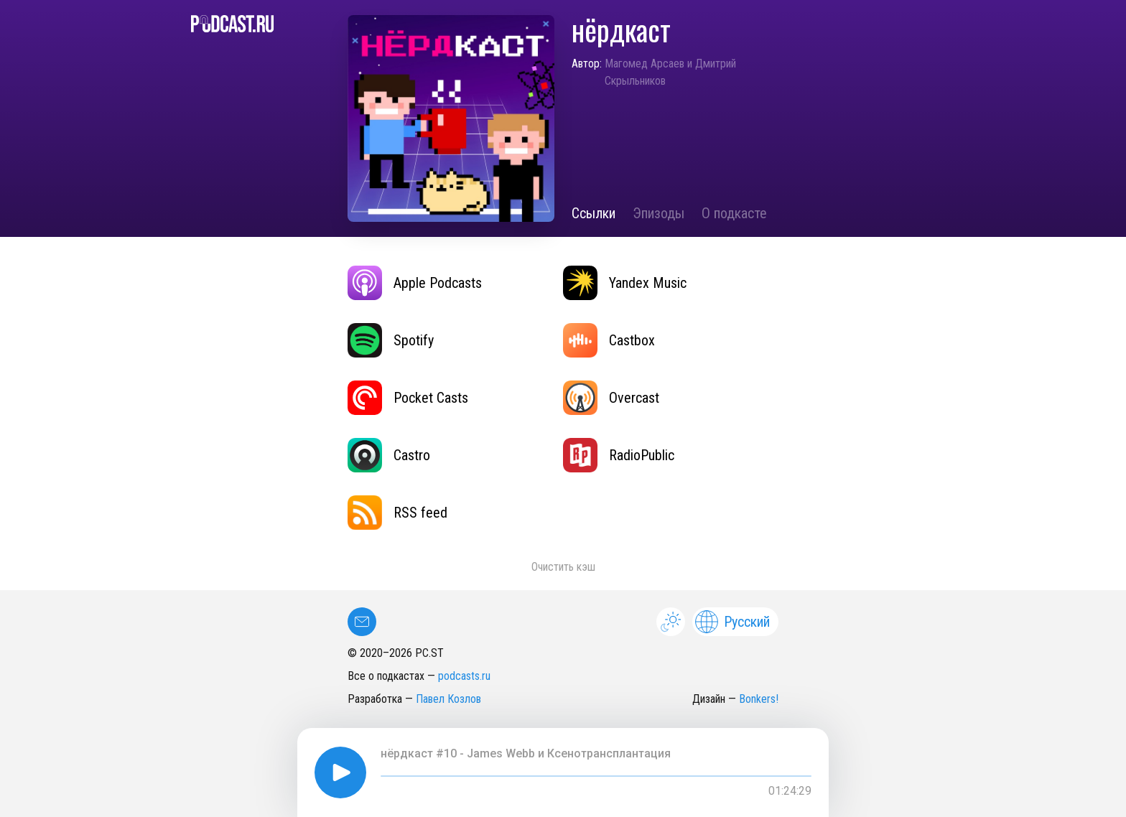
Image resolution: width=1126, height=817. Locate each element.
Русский (732, 621)
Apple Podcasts (415, 283)
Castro (389, 455)
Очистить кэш (563, 567)
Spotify (391, 340)
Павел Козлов (448, 699)
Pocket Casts (408, 398)
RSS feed (397, 512)
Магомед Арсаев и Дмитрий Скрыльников (670, 72)
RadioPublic (618, 455)
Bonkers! (758, 699)
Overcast (611, 398)
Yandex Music (625, 283)
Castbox (609, 340)
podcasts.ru (464, 676)
